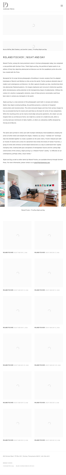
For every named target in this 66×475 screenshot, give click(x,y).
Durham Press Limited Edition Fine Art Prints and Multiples (9, 6)
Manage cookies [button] (7, 463)
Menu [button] (61, 5)
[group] (33, 188)
